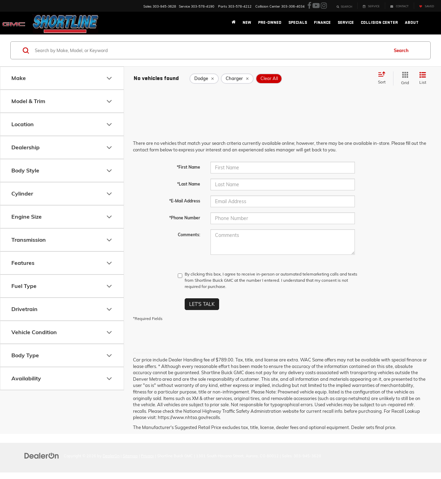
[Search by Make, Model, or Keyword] (210, 50)
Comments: (189, 234)
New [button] (247, 22)
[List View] (422, 78)
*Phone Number (184, 217)
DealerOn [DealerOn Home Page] (111, 455)
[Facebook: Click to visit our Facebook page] (309, 6)
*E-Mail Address (184, 200)
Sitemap (130, 455)
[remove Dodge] (204, 78)
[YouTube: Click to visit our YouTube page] (316, 6)
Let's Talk (202, 304)
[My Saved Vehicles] (426, 5)
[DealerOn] (41, 455)
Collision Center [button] (379, 22)
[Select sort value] (384, 78)
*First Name (188, 167)
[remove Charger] (237, 78)
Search (401, 50)
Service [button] (346, 22)
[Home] (233, 23)
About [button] (412, 22)
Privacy (147, 455)
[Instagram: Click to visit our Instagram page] (324, 6)
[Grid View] (403, 78)
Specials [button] (297, 22)
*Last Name (188, 184)
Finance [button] (322, 22)
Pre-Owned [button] (269, 22)
